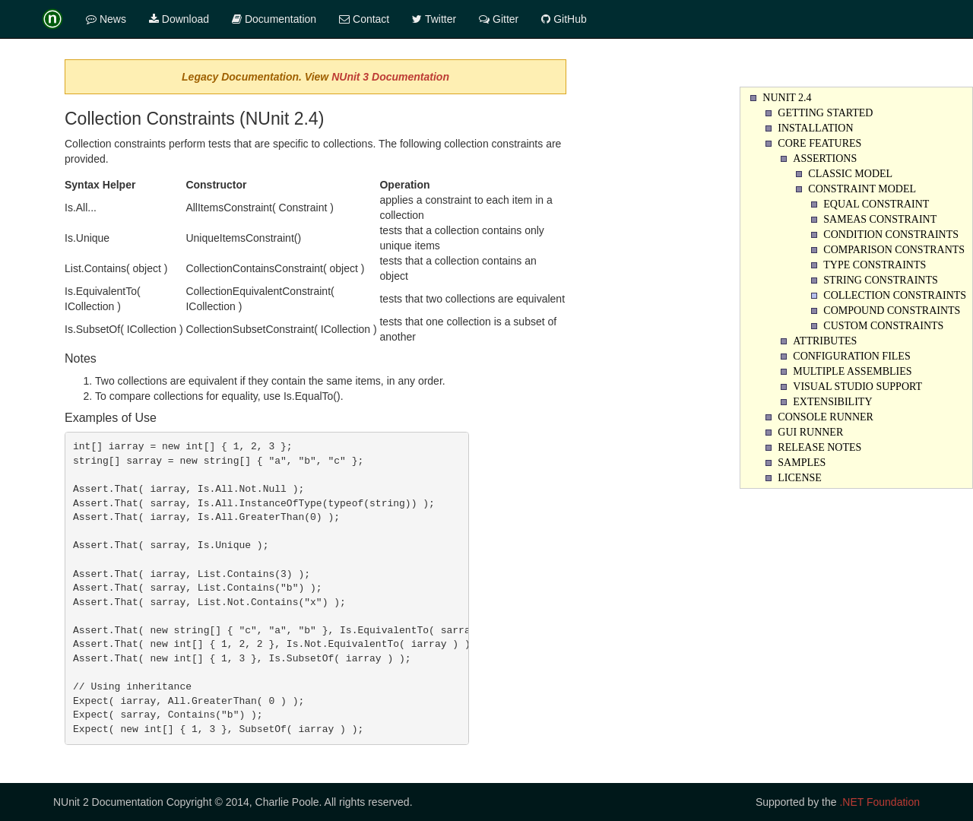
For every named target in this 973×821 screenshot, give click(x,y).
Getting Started (825, 113)
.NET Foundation (879, 802)
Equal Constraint (876, 204)
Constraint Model (862, 189)
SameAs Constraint (880, 219)
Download (179, 19)
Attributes (825, 341)
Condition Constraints (891, 234)
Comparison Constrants (894, 249)
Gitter (498, 19)
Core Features (819, 143)
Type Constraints (874, 265)
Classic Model (850, 173)
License (800, 477)
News (106, 19)
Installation (815, 128)
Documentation (274, 19)
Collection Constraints (894, 295)
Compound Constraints (891, 310)
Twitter (434, 19)
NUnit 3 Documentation (390, 77)
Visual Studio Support (857, 386)
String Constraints (880, 280)
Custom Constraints (883, 325)
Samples (802, 462)
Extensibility (832, 401)
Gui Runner (810, 432)
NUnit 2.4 (786, 97)
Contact (364, 19)
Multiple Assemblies (852, 371)
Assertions (825, 158)
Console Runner (825, 417)
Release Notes (819, 447)
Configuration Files (851, 356)
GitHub (563, 19)
